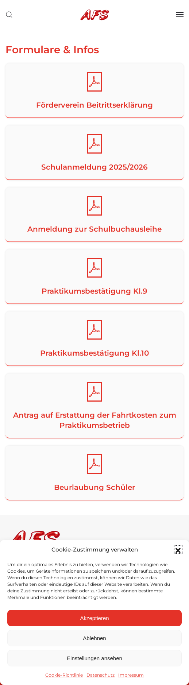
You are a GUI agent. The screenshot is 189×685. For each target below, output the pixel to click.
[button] (178, 549)
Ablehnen (94, 638)
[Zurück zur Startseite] (94, 14)
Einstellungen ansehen (94, 658)
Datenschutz (100, 675)
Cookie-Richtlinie (64, 675)
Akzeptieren (94, 618)
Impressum (131, 675)
